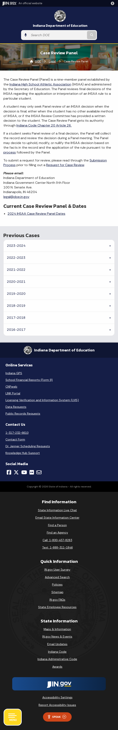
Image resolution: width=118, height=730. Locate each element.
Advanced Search (57, 577)
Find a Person (57, 525)
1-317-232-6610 (16, 433)
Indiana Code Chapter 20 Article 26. (44, 125)
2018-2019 (16, 305)
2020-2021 (16, 281)
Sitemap (57, 592)
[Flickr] (32, 472)
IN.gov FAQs (57, 600)
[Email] (39, 472)
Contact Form (15, 439)
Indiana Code (57, 652)
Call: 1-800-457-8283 (57, 540)
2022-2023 (16, 257)
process (9, 152)
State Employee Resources (57, 607)
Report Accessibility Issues (57, 705)
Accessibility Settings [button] (57, 697)
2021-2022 (16, 269)
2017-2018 (16, 317)
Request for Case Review (65, 165)
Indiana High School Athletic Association (40, 84)
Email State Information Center (57, 517)
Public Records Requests (22, 413)
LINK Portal (12, 393)
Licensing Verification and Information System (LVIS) (42, 400)
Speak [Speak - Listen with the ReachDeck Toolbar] (56, 717)
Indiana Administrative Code (57, 659)
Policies (57, 584)
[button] (113, 3)
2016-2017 (16, 329)
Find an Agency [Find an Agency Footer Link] (57, 532)
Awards (57, 667)
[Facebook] (9, 472)
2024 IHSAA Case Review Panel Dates (36, 213)
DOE (38, 61)
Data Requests (15, 407)
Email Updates (57, 644)
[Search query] (57, 35)
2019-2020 (16, 293)
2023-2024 (16, 245)
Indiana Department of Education (60, 26)
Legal (52, 61)
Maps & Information (57, 629)
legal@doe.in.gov (16, 197)
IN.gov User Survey (57, 569)
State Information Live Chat (57, 510)
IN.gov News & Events (57, 636)
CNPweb (11, 386)
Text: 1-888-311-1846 (57, 547)
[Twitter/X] (16, 472)
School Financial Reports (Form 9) (29, 380)
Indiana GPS (13, 373)
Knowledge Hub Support (22, 453)
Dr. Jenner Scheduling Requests (27, 446)
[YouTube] (24, 472)
